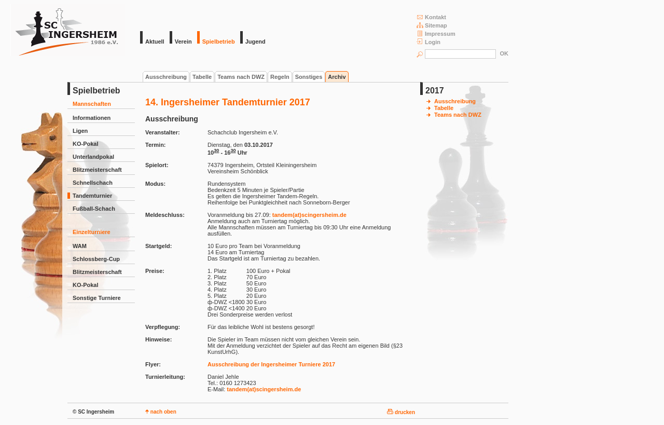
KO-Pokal (86, 144)
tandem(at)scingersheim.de (309, 215)
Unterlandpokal (93, 157)
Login (428, 41)
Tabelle (202, 77)
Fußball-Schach (94, 208)
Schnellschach (93, 183)
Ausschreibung (166, 77)
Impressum (436, 33)
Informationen (91, 118)
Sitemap (432, 25)
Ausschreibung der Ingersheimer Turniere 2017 (271, 364)
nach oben (160, 412)
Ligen (80, 131)
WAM (80, 246)
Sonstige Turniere (97, 298)
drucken (401, 412)
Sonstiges (309, 77)
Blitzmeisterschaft (97, 170)
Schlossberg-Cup (96, 259)
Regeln (279, 77)
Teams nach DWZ (241, 77)
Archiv (336, 77)
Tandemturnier (92, 196)
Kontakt (431, 16)
